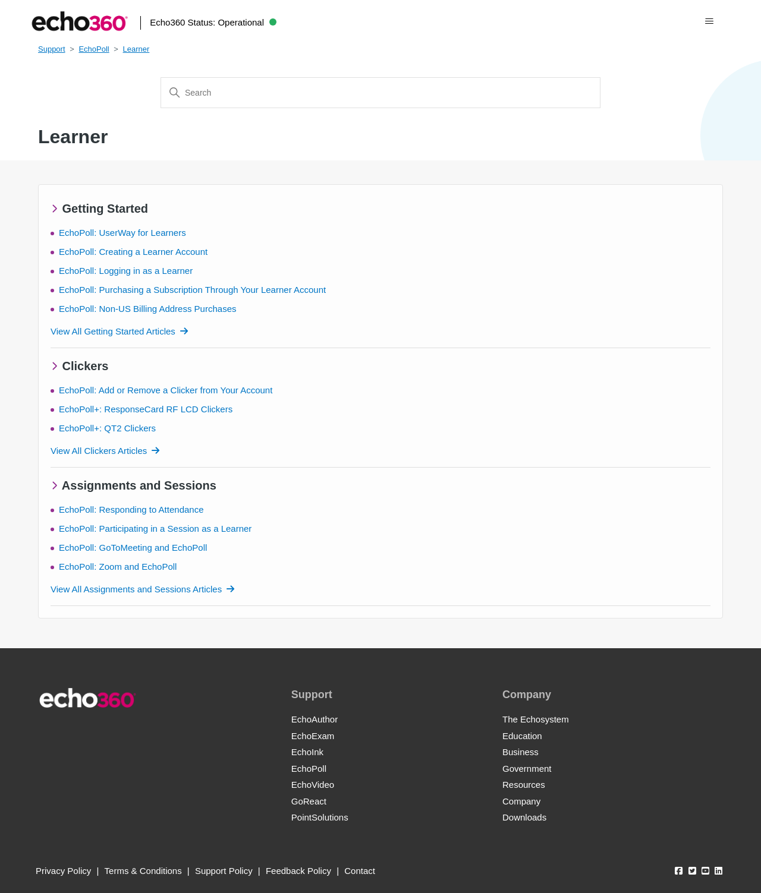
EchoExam (313, 736)
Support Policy (224, 871)
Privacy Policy (63, 871)
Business (520, 752)
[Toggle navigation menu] (709, 21)
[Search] (380, 93)
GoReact (308, 801)
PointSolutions (319, 817)
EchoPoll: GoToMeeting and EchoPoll (133, 547)
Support (51, 49)
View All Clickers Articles (99, 451)
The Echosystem (535, 719)
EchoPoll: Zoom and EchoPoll (118, 566)
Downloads (524, 817)
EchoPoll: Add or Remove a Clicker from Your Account (165, 390)
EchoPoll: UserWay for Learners (122, 233)
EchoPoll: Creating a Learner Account (133, 252)
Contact (359, 871)
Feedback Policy (298, 871)
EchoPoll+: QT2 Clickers (107, 428)
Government (527, 768)
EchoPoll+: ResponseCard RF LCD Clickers (145, 409)
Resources (523, 785)
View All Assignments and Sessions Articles (136, 589)
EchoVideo (312, 785)
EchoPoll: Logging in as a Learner (126, 271)
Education (522, 736)
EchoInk (307, 752)
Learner (136, 49)
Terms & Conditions (143, 871)
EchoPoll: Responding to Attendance (131, 509)
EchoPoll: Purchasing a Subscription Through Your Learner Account (192, 290)
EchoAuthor (314, 719)
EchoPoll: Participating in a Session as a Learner (155, 528)
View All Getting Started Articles (113, 331)
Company (521, 801)
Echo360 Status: (213, 22)
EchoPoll (93, 49)
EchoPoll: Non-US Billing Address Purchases (147, 309)
